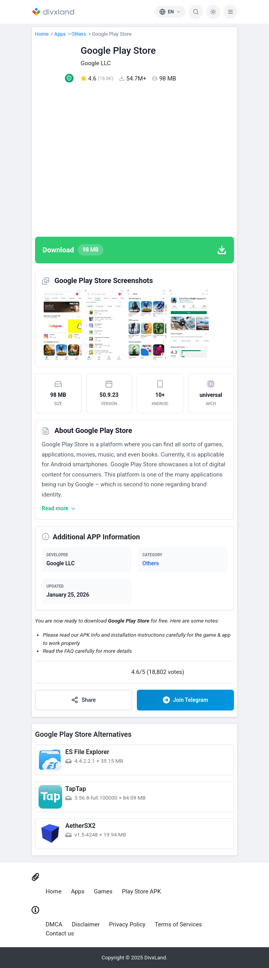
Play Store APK (141, 891)
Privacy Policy (127, 924)
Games (103, 891)
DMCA (54, 924)
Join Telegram (185, 699)
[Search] (196, 12)
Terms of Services (178, 924)
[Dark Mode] (213, 12)
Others (79, 34)
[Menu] (230, 12)
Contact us (60, 933)
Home (41, 34)
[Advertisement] (134, 159)
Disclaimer (86, 924)
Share (83, 699)
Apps (60, 34)
